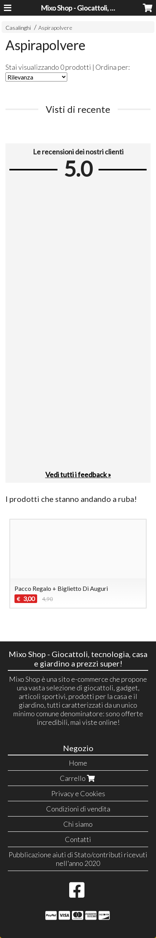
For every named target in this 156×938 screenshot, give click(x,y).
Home (78, 763)
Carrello (78, 778)
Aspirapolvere (55, 27)
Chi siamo (78, 824)
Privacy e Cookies (78, 793)
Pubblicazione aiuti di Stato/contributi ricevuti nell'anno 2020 (78, 858)
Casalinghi (18, 27)
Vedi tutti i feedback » (78, 474)
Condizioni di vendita (78, 808)
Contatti (78, 839)
